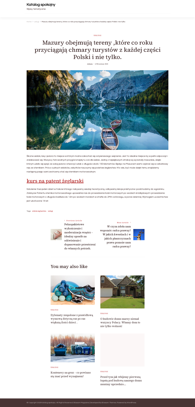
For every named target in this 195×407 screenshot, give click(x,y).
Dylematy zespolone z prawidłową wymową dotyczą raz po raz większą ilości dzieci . (72, 318)
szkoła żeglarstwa (39, 211)
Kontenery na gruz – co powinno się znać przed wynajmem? (71, 374)
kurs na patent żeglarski (55, 180)
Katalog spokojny (41, 5)
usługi (97, 35)
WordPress (131, 403)
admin (90, 64)
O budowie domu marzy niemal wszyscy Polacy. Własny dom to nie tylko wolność (120, 322)
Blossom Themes (109, 403)
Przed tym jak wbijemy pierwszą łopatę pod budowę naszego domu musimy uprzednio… (121, 380)
